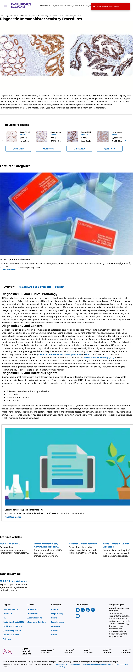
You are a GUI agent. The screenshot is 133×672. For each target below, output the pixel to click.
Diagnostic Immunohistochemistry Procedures (66, 16)
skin (87, 354)
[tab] (9, 286)
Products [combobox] (44, 5)
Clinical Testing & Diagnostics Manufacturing (32, 16)
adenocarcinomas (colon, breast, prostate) (59, 354)
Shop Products (9, 269)
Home (2, 16)
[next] (126, 141)
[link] (13, 609)
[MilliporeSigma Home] (21, 5)
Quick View (18, 148)
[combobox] (72, 6)
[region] (66, 141)
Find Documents (13, 516)
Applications (10, 16)
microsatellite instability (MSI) (99, 357)
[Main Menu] (5, 5)
